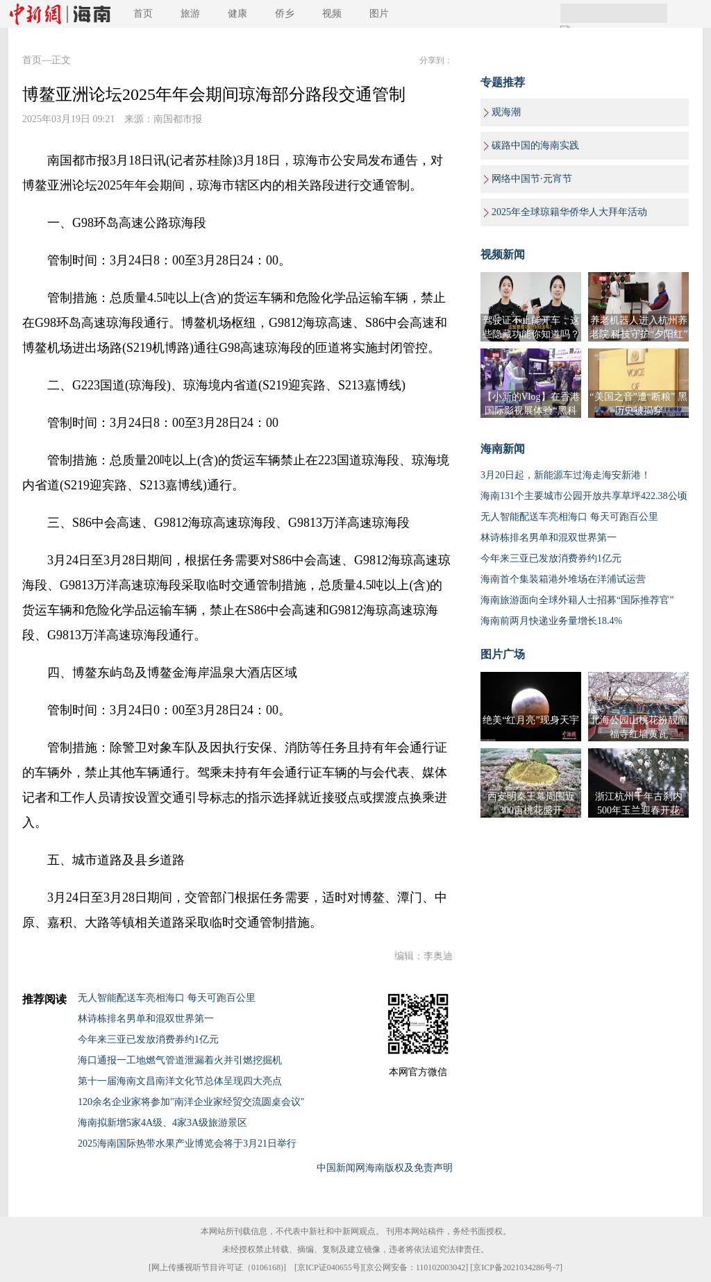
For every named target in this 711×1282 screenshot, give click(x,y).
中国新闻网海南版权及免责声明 (385, 1168)
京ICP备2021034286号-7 (516, 1267)
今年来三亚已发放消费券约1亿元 (148, 1039)
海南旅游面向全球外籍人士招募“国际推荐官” (577, 600)
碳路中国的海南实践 (535, 145)
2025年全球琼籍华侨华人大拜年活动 (569, 212)
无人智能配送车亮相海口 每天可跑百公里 (167, 998)
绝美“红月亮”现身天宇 (530, 720)
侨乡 (284, 13)
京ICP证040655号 (328, 1267)
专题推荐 (502, 82)
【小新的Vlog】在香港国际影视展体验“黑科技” (531, 410)
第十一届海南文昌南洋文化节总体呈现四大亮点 (180, 1081)
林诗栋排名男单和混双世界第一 (146, 1018)
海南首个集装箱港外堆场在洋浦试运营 (563, 579)
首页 (143, 13)
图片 (379, 13)
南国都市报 (177, 119)
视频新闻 (502, 254)
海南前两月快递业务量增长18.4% (551, 621)
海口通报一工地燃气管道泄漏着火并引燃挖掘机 (180, 1060)
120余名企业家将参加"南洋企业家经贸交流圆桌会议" (191, 1102)
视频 (332, 13)
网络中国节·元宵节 (532, 179)
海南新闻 (502, 449)
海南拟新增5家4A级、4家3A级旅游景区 (162, 1122)
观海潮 (506, 112)
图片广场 (502, 654)
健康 (237, 13)
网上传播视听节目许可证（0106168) (217, 1267)
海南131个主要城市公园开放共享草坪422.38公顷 (583, 496)
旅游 (190, 13)
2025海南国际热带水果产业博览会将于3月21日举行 (187, 1143)
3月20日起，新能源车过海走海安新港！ (565, 475)
